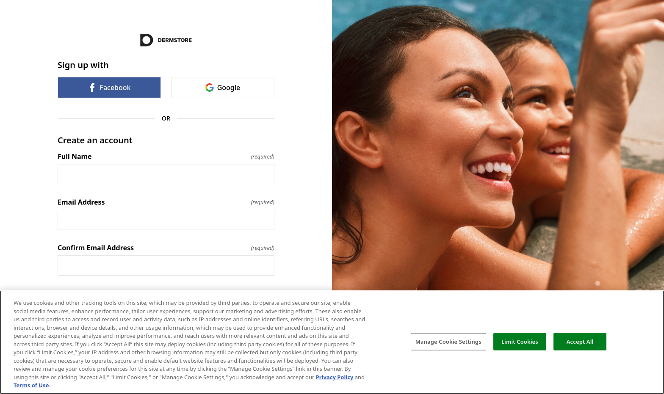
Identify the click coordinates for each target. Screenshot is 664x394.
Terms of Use (31, 385)
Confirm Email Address (166, 248)
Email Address (166, 202)
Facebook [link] (109, 87)
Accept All (580, 341)
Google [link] (223, 87)
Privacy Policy (335, 377)
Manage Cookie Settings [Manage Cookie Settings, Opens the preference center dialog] (448, 341)
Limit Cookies (519, 341)
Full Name (166, 156)
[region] (332, 342)
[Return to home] (166, 40)
